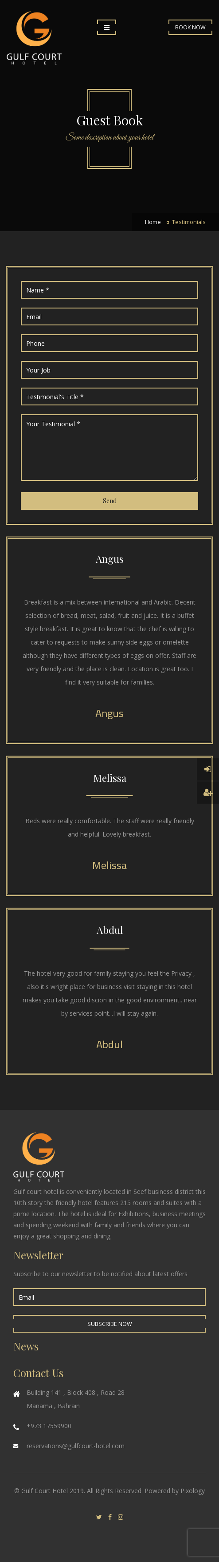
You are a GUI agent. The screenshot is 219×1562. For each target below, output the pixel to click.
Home (153, 222)
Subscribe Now (109, 1324)
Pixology (192, 1490)
